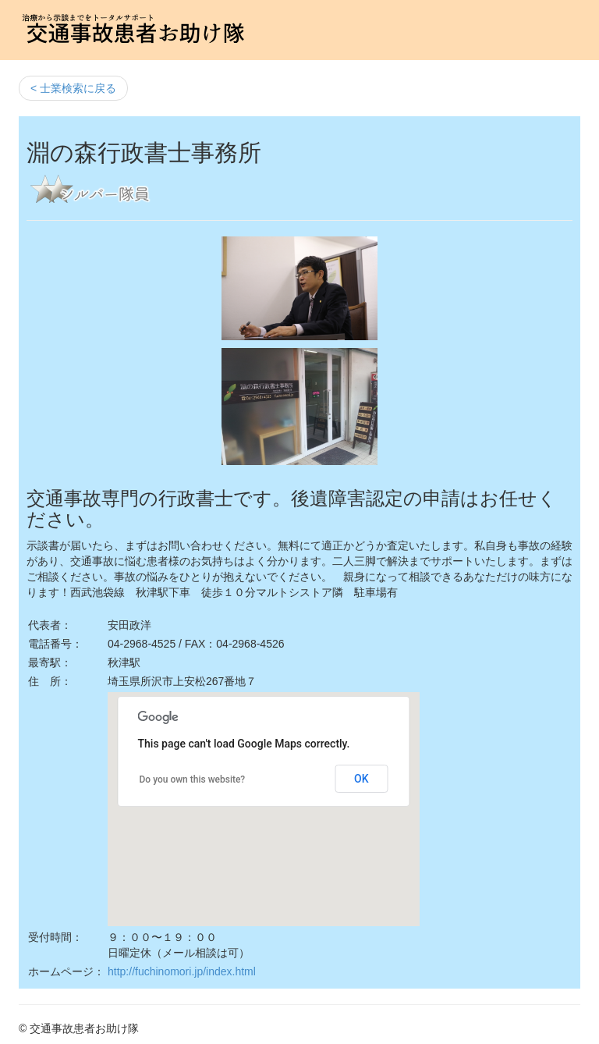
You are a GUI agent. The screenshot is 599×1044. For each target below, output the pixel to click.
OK (361, 778)
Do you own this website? (193, 779)
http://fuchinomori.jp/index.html (182, 971)
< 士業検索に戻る (73, 88)
